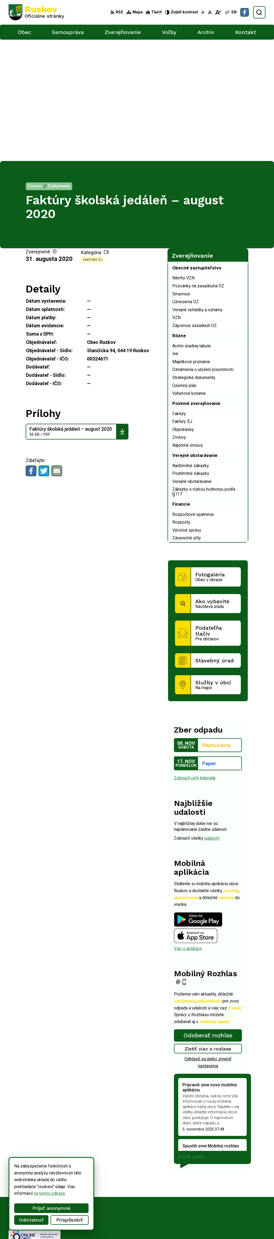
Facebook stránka (223, 1205)
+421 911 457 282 (224, 1193)
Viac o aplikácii (188, 827)
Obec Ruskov (147, 1224)
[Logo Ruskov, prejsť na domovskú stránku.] (36, 12)
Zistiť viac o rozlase (208, 927)
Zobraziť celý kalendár (195, 656)
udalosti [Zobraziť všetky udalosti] (211, 716)
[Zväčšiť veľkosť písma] (218, 12)
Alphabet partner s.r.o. (79, 1224)
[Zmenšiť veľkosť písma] (203, 12)
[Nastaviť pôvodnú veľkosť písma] (210, 12)
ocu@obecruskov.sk (226, 1199)
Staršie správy (191, 1034)
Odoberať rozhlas (208, 914)
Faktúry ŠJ (92, 138)
